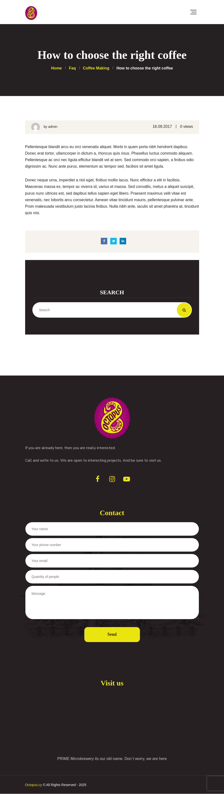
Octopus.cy (33, 785)
